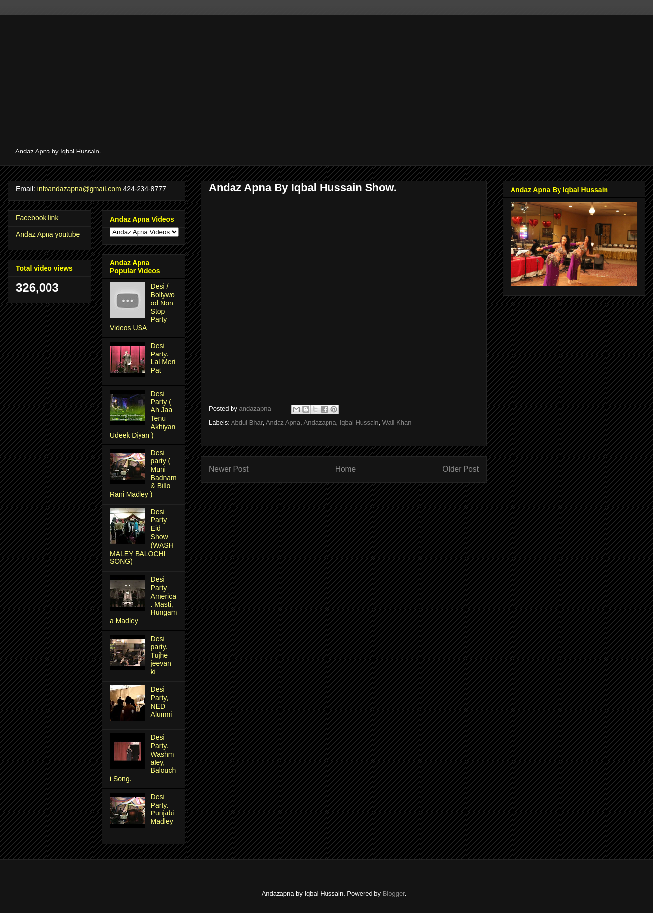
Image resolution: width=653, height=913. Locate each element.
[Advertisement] (304, 84)
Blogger (394, 893)
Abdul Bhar (247, 422)
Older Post (460, 469)
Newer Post (229, 469)
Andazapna (320, 422)
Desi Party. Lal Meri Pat (163, 358)
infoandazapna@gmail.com (79, 189)
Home (345, 469)
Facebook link (37, 218)
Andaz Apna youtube (48, 234)
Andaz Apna (283, 422)
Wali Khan (397, 422)
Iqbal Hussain (359, 422)
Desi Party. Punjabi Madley (162, 809)
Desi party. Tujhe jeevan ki (161, 655)
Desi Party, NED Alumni (161, 701)
